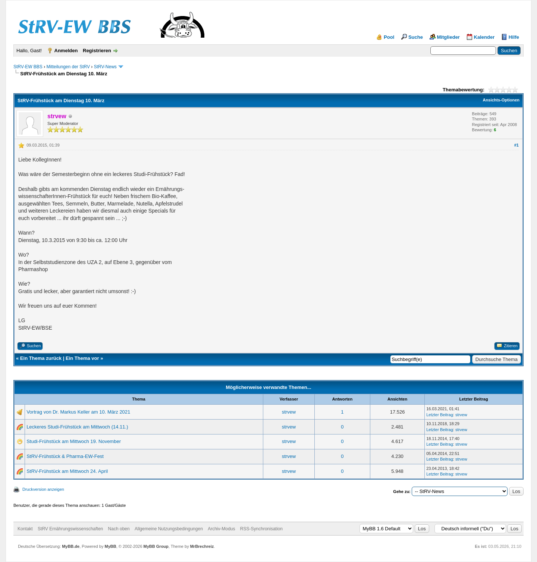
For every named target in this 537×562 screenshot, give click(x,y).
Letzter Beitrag (439, 414)
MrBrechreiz (202, 546)
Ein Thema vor (82, 358)
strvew (289, 412)
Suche (415, 37)
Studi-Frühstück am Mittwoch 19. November (73, 441)
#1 (516, 145)
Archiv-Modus (221, 528)
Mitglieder (448, 37)
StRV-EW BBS (28, 66)
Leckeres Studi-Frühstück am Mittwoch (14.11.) (77, 427)
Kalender (484, 37)
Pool (389, 37)
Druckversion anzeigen (43, 489)
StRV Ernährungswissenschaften (70, 528)
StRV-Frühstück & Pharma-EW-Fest (65, 456)
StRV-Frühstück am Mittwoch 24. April (67, 471)
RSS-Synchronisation (261, 528)
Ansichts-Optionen (501, 100)
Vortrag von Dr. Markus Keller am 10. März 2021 (78, 412)
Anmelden (66, 50)
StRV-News (105, 66)
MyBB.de (70, 546)
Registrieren (97, 50)
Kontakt (25, 528)
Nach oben (119, 528)
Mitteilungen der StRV (68, 66)
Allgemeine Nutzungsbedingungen (169, 528)
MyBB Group (156, 546)
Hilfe (514, 37)
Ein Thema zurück (41, 358)
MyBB (110, 546)
